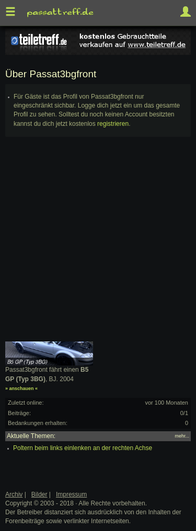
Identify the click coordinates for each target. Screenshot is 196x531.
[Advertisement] (98, 243)
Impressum (71, 494)
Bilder (39, 494)
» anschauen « (21, 388)
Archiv (13, 494)
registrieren (113, 123)
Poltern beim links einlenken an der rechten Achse (82, 448)
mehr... (182, 436)
